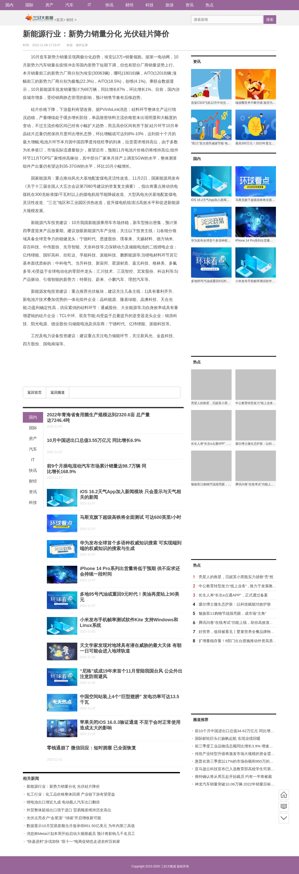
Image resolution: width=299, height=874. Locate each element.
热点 (209, 5)
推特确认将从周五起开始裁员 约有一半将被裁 (233, 776)
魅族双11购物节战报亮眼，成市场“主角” (232, 613)
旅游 (169, 5)
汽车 (69, 5)
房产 (49, 5)
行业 (66, 356)
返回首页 (34, 392)
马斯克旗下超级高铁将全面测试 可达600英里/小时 (130, 517)
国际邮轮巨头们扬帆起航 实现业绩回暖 (227, 738)
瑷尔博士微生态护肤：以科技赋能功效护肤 (235, 604)
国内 (9, 5)
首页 (59, 20)
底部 (284, 818)
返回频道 (57, 392)
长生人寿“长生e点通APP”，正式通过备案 (233, 595)
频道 (284, 806)
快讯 (109, 5)
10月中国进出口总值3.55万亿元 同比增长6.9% (94, 440)
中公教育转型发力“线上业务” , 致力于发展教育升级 (241, 586)
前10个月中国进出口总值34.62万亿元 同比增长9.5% (239, 731)
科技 (149, 5)
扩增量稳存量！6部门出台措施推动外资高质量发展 (241, 641)
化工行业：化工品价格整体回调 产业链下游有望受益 (71, 794)
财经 (129, 5)
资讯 (189, 5)
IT (89, 5)
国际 (29, 5)
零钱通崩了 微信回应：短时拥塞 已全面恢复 (91, 747)
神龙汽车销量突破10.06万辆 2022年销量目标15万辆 (239, 784)
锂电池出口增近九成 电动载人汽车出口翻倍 (63, 802)
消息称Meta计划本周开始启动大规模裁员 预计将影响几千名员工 (81, 833)
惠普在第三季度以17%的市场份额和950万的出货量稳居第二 (245, 761)
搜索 (269, 20)
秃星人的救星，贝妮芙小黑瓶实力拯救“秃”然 (236, 577)
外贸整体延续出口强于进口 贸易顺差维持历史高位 (69, 810)
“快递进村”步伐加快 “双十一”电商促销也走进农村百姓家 (73, 841)
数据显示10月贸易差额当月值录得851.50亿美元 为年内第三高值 (81, 826)
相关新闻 (31, 778)
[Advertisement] (229, 319)
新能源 (54, 356)
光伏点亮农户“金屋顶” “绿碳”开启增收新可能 (64, 818)
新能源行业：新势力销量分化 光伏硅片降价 (63, 786)
